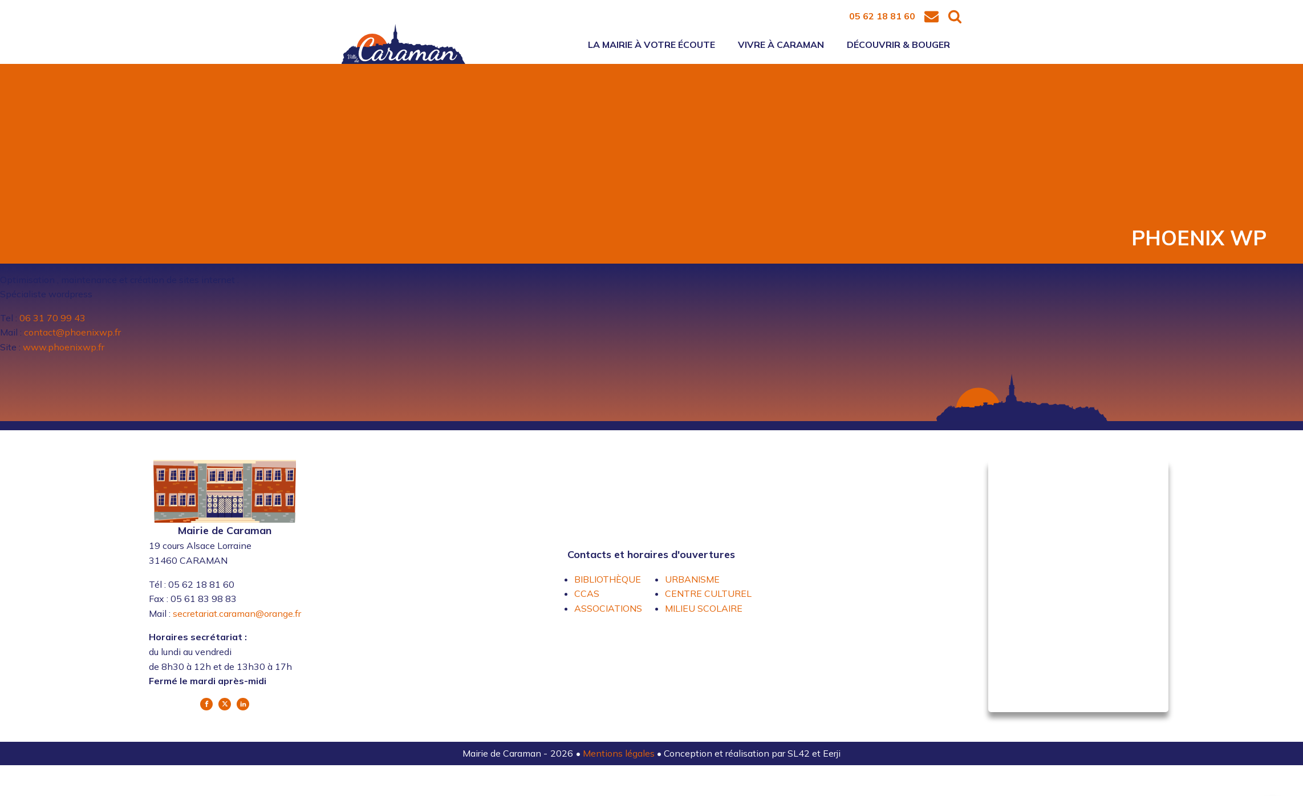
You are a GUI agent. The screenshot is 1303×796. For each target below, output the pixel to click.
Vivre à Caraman (781, 44)
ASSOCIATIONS (608, 608)
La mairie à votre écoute (651, 44)
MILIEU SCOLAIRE (703, 608)
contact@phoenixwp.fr (72, 332)
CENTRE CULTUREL (708, 593)
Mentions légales (620, 753)
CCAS (586, 593)
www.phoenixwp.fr (63, 347)
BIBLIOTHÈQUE (607, 579)
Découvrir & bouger (898, 44)
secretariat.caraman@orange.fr (237, 613)
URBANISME (692, 579)
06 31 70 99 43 (52, 318)
